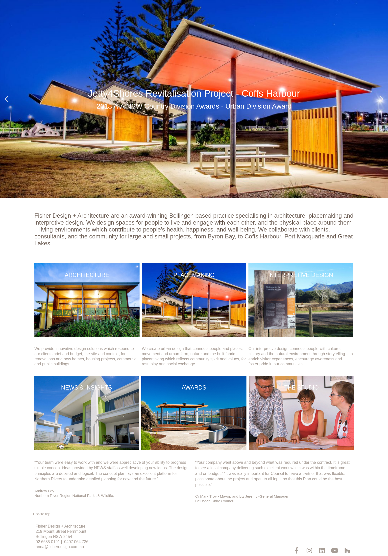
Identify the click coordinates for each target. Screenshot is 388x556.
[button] (6, 99)
